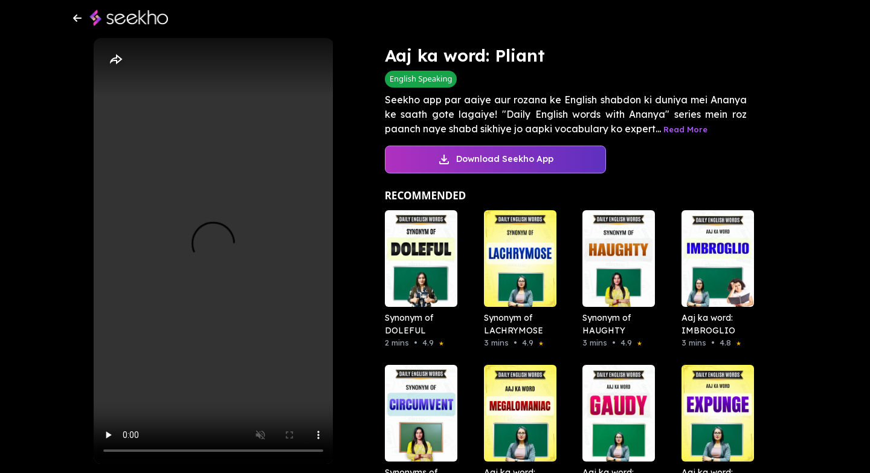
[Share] (115, 60)
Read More (685, 129)
